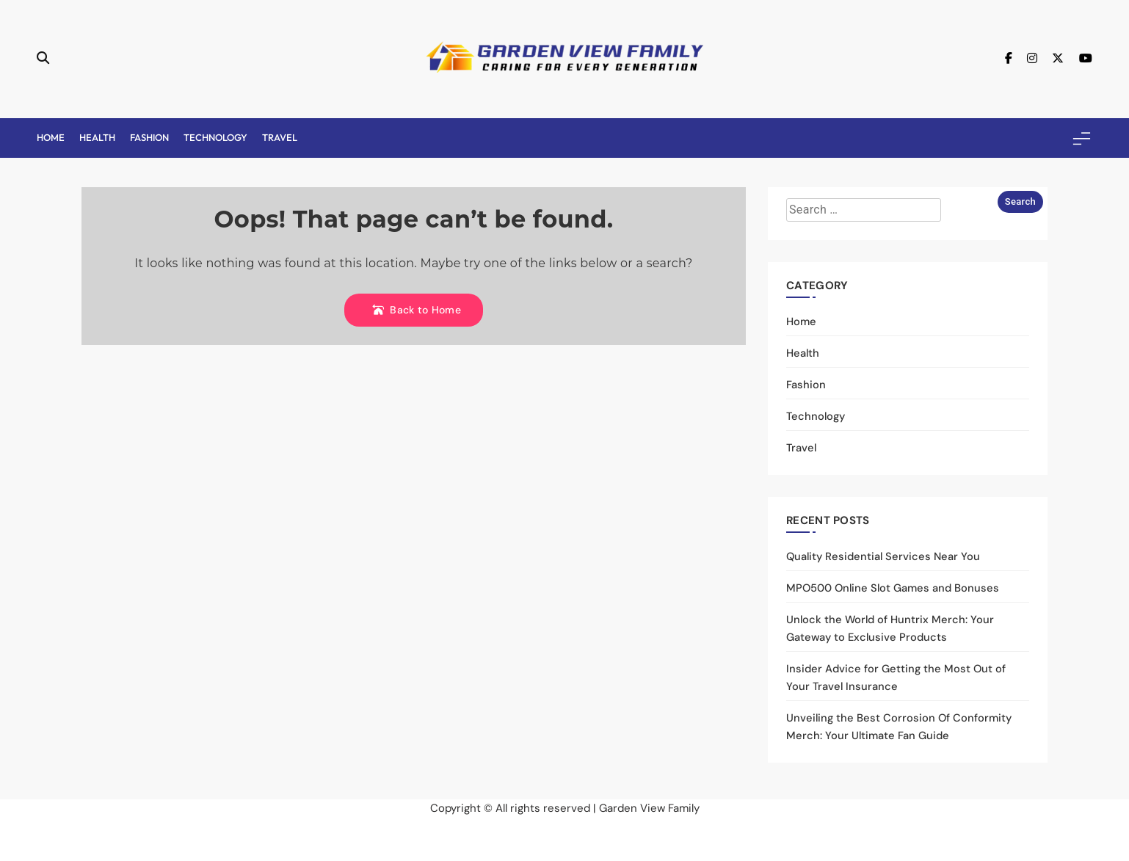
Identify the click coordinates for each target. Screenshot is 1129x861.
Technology (215, 137)
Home (51, 137)
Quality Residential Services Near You (883, 556)
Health (97, 137)
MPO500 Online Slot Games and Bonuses (892, 588)
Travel (279, 137)
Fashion (149, 137)
